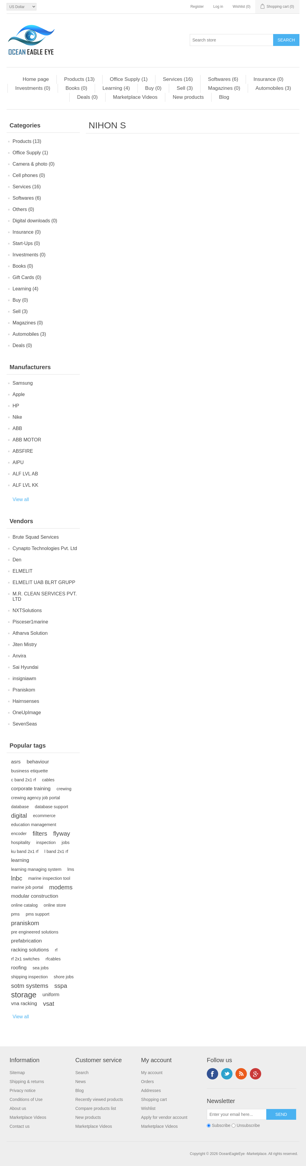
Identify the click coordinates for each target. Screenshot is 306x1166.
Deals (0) (87, 97)
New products (188, 97)
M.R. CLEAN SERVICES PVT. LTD (45, 596)
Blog (224, 97)
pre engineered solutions (34, 932)
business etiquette (29, 770)
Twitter (226, 1073)
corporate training (31, 788)
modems (61, 887)
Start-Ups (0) (26, 243)
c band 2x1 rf (23, 779)
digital (19, 815)
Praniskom (24, 689)
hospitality (20, 842)
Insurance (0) (268, 79)
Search (81, 1072)
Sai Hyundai (25, 667)
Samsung (23, 383)
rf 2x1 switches (25, 958)
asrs (16, 762)
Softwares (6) (223, 79)
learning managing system (36, 869)
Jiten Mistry (25, 644)
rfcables (53, 958)
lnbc (16, 878)
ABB (17, 428)
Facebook (212, 1073)
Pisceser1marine (30, 621)
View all (21, 499)
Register (197, 6)
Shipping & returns (27, 1081)
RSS (241, 1073)
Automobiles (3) (273, 88)
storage (23, 995)
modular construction (34, 896)
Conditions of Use (26, 1099)
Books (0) (76, 88)
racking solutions (30, 950)
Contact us (20, 1126)
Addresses (151, 1090)
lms (71, 869)
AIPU (18, 462)
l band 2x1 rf (56, 851)
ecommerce (44, 815)
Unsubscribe (248, 1125)
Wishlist (148, 1108)
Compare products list (95, 1108)
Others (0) (23, 209)
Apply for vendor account (164, 1117)
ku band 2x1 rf (25, 851)
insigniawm (24, 678)
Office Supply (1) (129, 79)
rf (56, 950)
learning (20, 860)
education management (33, 824)
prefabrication (26, 941)
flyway (61, 833)
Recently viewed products (99, 1099)
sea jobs (41, 967)
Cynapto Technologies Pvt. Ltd (45, 548)
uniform (50, 994)
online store (55, 905)
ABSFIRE (23, 451)
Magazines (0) (224, 88)
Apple (19, 394)
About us (18, 1108)
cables (48, 779)
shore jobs (64, 976)
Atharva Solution (30, 633)
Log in (218, 6)
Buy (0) (153, 88)
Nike (17, 417)
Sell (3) (185, 88)
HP (16, 405)
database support (51, 806)
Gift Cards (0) (27, 277)
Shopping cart (154, 1099)
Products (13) (79, 79)
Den (17, 559)
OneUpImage (27, 712)
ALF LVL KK (25, 485)
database (20, 806)
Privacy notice (23, 1090)
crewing (63, 788)
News (80, 1081)
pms (15, 914)
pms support (37, 914)
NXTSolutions (27, 610)
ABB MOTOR (27, 439)
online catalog (24, 905)
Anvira (19, 655)
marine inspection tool (49, 878)
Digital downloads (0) (35, 220)
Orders (147, 1081)
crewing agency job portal (35, 797)
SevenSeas (25, 723)
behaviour (38, 762)
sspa (60, 985)
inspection (46, 842)
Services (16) (178, 79)
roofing (19, 968)
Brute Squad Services (36, 537)
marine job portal (27, 887)
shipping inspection (29, 976)
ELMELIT (23, 571)
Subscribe (221, 1125)
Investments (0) (32, 88)
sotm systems (29, 985)
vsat (48, 1003)
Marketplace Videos (135, 97)
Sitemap (17, 1072)
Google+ (255, 1073)
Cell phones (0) (29, 175)
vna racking (24, 1003)
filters (40, 833)
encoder (19, 833)
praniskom (25, 923)
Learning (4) (116, 88)
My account (152, 1072)
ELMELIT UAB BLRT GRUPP (44, 582)
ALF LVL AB (25, 473)
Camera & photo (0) (34, 164)
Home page (36, 79)
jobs (66, 842)
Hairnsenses (26, 701)
